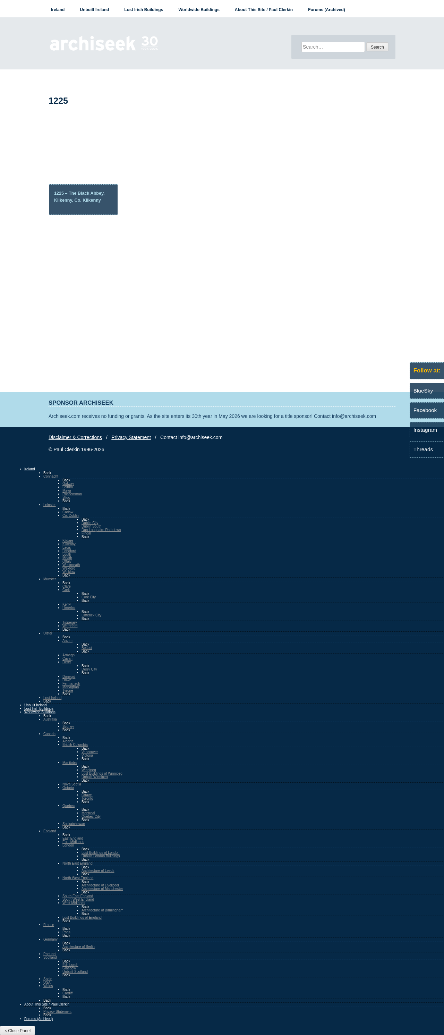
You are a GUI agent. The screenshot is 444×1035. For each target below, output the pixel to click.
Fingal (86, 533)
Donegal (68, 677)
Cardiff (67, 993)
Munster (49, 579)
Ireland (58, 9)
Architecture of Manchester (102, 889)
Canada (49, 734)
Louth (66, 554)
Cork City (89, 597)
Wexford (68, 568)
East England (72, 838)
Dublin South (91, 526)
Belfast (87, 648)
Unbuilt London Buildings (101, 856)
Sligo (66, 497)
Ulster (47, 633)
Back (47, 473)
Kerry (66, 604)
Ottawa (87, 795)
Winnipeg (89, 770)
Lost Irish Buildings (143, 9)
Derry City (89, 669)
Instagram (425, 430)
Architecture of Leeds (98, 871)
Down (66, 680)
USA (47, 982)
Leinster (49, 505)
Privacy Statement (131, 437)
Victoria (87, 755)
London (68, 845)
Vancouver (90, 752)
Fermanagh (71, 683)
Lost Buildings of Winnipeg (102, 773)
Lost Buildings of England (82, 917)
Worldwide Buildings (198, 9)
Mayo (66, 491)
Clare (66, 586)
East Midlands (73, 842)
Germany (50, 939)
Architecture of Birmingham (102, 910)
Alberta (68, 741)
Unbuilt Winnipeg (95, 777)
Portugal (49, 954)
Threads (423, 449)
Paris (66, 932)
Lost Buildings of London (101, 853)
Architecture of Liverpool (100, 885)
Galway (68, 484)
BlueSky (423, 391)
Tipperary (69, 622)
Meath (67, 558)
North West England (77, 878)
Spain (47, 979)
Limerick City (91, 615)
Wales (48, 986)
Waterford (70, 626)
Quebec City (91, 816)
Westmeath (71, 565)
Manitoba (69, 763)
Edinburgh (70, 965)
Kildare (67, 540)
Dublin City (90, 523)
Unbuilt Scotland (75, 972)
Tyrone (67, 690)
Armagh (68, 655)
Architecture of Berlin (78, 947)
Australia (50, 719)
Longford (69, 551)
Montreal (88, 813)
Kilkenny (69, 544)
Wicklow (68, 572)
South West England (78, 899)
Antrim (67, 640)
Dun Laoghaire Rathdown (101, 530)
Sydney (68, 727)
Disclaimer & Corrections (75, 437)
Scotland (50, 957)
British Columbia (75, 745)
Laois (66, 547)
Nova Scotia (71, 784)
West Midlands (73, 903)
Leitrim (67, 487)
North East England (77, 863)
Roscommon (72, 494)
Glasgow (69, 968)
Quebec (68, 806)
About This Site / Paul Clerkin (264, 9)
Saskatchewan (73, 824)
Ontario (68, 788)
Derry (66, 662)
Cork (66, 590)
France (48, 925)
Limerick (68, 608)
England (49, 831)
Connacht (50, 476)
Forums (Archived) (326, 9)
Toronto (87, 798)
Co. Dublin (70, 516)
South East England (77, 896)
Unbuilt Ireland (94, 9)
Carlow (67, 512)
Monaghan (70, 687)
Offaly (66, 561)
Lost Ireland (52, 698)
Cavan (67, 658)
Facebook (425, 410)
